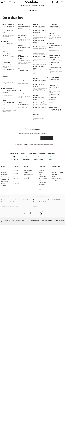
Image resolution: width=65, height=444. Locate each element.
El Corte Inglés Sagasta (54, 94)
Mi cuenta (3, 172)
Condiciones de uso (35, 220)
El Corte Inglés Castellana (39, 56)
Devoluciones (4, 181)
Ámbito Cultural (42, 182)
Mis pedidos (4, 174)
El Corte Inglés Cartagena (39, 80)
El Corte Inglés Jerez (8, 108)
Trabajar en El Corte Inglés (56, 175)
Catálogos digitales (41, 171)
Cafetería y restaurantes (26, 177)
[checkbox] (12, 145)
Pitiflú (40, 189)
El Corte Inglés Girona (23, 37)
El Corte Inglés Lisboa (23, 104)
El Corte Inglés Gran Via (54, 79)
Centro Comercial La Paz (55, 109)
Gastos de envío (5, 179)
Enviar (47, 138)
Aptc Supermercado (42, 175)
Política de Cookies (59, 220)
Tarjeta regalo (42, 184)
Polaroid (32, 10)
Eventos (25, 180)
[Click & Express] (17, 153)
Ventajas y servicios (3, 184)
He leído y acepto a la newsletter (34, 144)
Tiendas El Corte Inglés (10, 2)
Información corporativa (57, 172)
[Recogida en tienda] (47, 153)
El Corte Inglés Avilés (8, 43)
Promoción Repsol (43, 187)
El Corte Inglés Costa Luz (24, 47)
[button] (2, 2)
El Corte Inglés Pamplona (39, 117)
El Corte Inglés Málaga (38, 102)
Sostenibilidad (55, 180)
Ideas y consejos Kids (43, 179)
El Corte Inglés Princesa (39, 46)
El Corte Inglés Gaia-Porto (55, 26)
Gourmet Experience (28, 174)
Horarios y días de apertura (27, 171)
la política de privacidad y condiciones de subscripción (35, 144)
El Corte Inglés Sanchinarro (40, 36)
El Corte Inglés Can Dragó (9, 69)
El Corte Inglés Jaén (23, 70)
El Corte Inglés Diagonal (8, 64)
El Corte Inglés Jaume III (24, 60)
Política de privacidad (47, 220)
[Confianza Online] (41, 213)
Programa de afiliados (57, 178)
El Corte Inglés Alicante (8, 26)
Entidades (54, 183)
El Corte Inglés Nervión (54, 35)
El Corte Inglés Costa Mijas (39, 107)
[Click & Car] (32, 153)
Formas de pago (5, 177)
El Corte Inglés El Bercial (39, 26)
